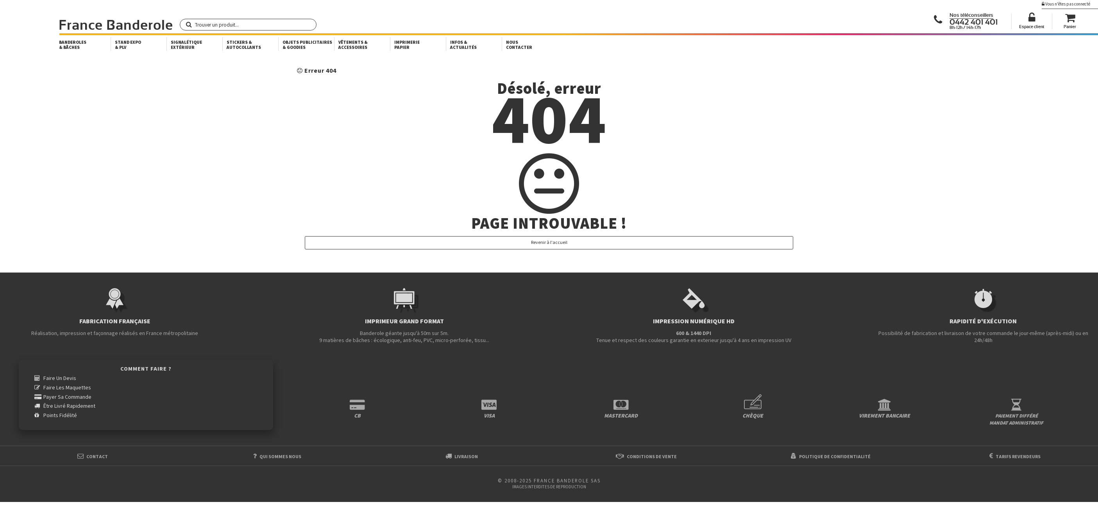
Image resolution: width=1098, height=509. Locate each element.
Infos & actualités (463, 44)
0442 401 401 (974, 22)
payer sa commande (67, 397)
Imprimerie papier (407, 44)
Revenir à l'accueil (549, 242)
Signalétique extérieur (186, 44)
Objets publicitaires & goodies (307, 44)
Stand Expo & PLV (128, 44)
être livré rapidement (69, 406)
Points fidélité (60, 415)
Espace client (1031, 27)
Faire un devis (59, 378)
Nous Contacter (519, 44)
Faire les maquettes (67, 388)
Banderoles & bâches (72, 44)
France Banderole (116, 25)
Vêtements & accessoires (353, 44)
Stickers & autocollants (244, 44)
